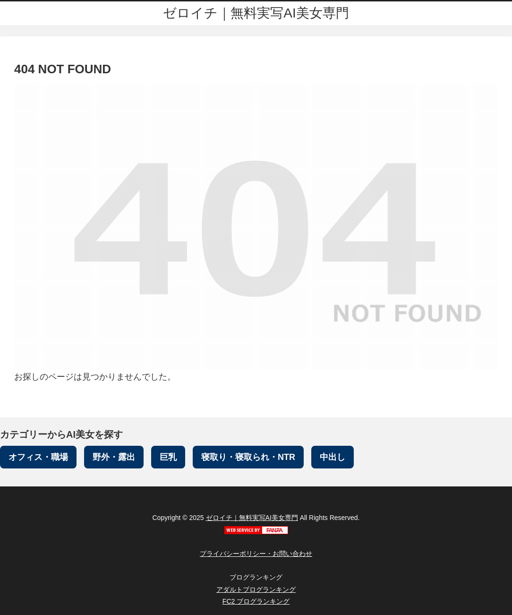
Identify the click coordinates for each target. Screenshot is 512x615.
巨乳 (168, 457)
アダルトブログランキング (256, 589)
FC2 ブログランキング (256, 601)
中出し (332, 457)
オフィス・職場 (38, 457)
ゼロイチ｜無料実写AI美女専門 (252, 517)
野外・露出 (114, 457)
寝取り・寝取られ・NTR (248, 457)
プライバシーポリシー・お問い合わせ (256, 553)
